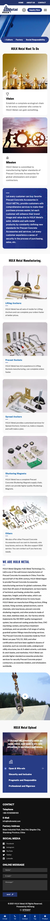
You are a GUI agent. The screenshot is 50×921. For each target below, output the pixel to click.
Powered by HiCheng (25, 907)
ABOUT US (31, 3)
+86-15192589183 (11, 813)
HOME (20, 3)
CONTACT (42, 3)
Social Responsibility (35, 40)
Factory (19, 40)
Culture (9, 40)
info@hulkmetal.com (11, 821)
